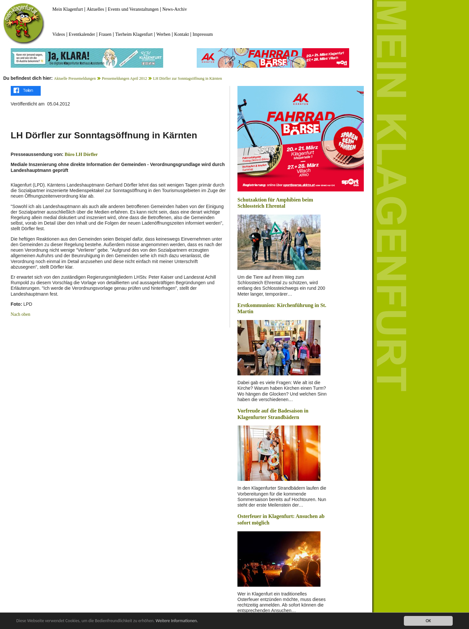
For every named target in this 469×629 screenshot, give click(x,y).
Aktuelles (95, 9)
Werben (163, 34)
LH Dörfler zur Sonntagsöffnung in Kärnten (187, 78)
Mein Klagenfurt (67, 9)
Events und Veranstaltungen (133, 9)
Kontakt (181, 34)
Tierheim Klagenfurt (134, 34)
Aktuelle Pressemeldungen (75, 78)
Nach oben (20, 314)
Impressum (202, 34)
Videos (58, 34)
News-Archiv (175, 9)
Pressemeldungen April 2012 (124, 78)
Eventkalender (82, 34)
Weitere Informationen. (177, 621)
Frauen (105, 34)
